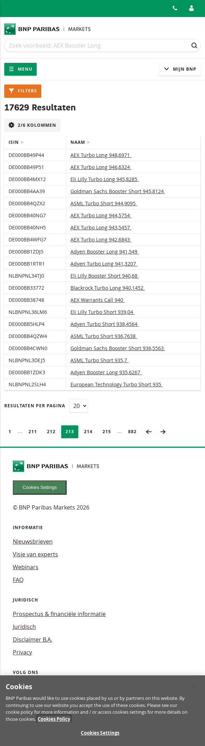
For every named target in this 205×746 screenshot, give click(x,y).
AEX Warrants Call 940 (97, 299)
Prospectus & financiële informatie (59, 614)
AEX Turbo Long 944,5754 (100, 215)
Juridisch (24, 627)
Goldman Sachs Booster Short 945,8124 (117, 191)
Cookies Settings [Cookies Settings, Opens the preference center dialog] (100, 734)
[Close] (193, 688)
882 (134, 432)
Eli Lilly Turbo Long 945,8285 (104, 179)
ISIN (14, 142)
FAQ (18, 580)
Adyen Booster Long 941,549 (104, 251)
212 (53, 432)
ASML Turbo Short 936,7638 (103, 336)
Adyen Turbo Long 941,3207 (103, 263)
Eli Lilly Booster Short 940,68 (104, 275)
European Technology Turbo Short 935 (116, 384)
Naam (78, 142)
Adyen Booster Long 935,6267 (106, 372)
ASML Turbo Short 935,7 (99, 360)
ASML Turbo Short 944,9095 (103, 203)
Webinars (25, 567)
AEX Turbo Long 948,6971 (100, 155)
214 (90, 432)
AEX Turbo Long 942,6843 (100, 239)
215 (108, 432)
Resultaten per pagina (34, 406)
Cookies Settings (40, 487)
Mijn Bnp (180, 69)
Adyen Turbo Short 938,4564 (104, 324)
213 (71, 432)
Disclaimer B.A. (32, 639)
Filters (23, 91)
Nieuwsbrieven (33, 541)
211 (34, 432)
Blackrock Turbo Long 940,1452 (107, 287)
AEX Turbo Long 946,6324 (100, 167)
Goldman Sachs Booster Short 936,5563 (117, 348)
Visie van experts (35, 554)
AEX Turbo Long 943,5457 (100, 227)
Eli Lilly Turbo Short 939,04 (102, 312)
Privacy (22, 652)
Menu (20, 69)
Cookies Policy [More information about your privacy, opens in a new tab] (54, 720)
